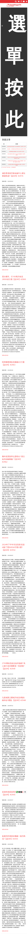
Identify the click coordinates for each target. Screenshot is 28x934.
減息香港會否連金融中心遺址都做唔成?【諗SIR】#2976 (16, 146)
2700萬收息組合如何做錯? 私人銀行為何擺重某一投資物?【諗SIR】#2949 (13, 666)
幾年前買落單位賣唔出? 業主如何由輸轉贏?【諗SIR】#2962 (13, 459)
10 (9, 167)
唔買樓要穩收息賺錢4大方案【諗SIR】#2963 (16, 151)
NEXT (14, 167)
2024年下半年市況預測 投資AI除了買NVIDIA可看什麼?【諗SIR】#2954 (13, 547)
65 (12, 167)
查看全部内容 (5, 269)
